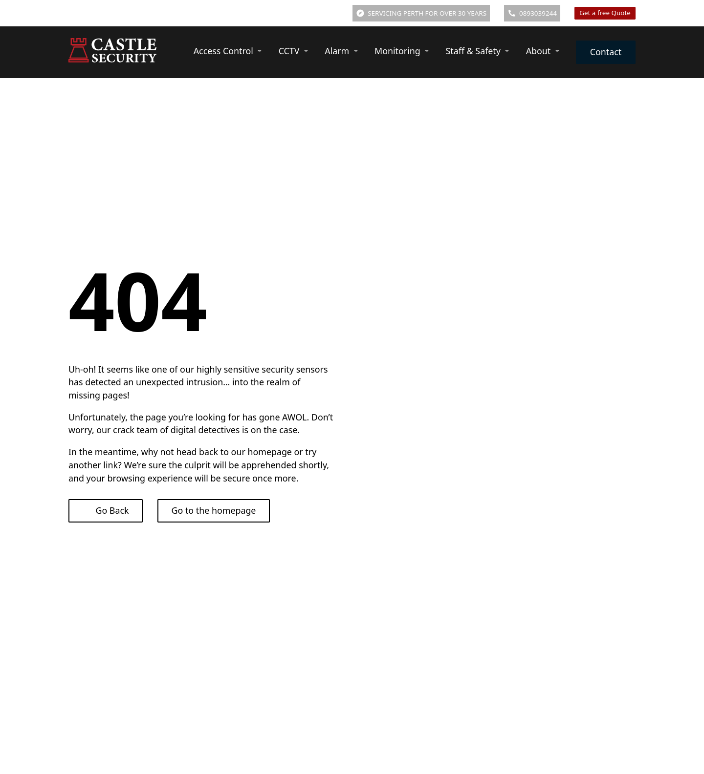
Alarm (337, 51)
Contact (606, 52)
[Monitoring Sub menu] (426, 51)
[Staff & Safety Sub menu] (507, 51)
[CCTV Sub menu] (306, 51)
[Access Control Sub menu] (259, 51)
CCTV (289, 51)
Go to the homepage (214, 510)
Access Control (223, 51)
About (538, 51)
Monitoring (397, 51)
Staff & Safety (473, 51)
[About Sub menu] (557, 51)
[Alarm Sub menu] (356, 51)
